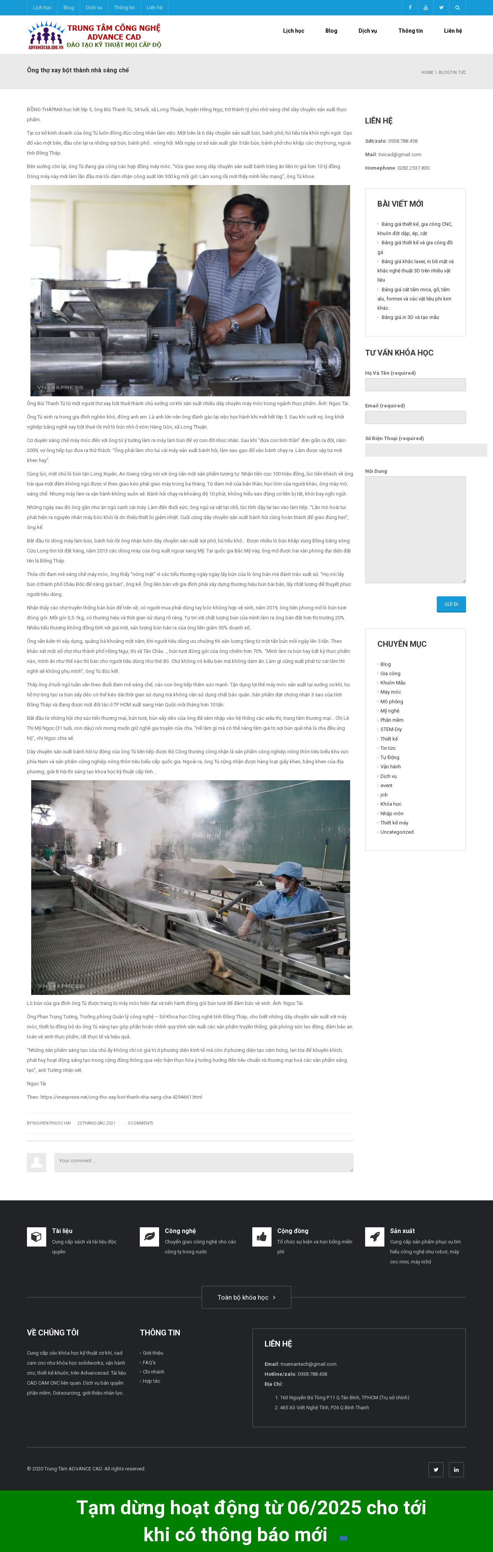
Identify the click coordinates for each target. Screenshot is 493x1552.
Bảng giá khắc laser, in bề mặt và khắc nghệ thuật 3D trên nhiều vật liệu (415, 271)
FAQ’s (149, 1362)
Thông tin (124, 7)
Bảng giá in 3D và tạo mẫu (410, 317)
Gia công (391, 673)
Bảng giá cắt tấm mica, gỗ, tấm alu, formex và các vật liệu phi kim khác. (414, 298)
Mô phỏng (392, 701)
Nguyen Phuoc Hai (51, 1123)
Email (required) (415, 412)
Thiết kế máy (394, 823)
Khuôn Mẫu (393, 683)
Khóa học (391, 804)
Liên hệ (155, 7)
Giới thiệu (153, 1353)
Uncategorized (397, 832)
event (386, 785)
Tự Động (390, 757)
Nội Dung (415, 526)
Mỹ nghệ (390, 711)
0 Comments (140, 1123)
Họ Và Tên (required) (415, 379)
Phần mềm (392, 720)
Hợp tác (151, 1381)
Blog (69, 7)
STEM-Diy (391, 729)
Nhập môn (392, 813)
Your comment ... (204, 1162)
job (384, 795)
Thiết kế (389, 738)
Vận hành (391, 766)
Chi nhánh (153, 1372)
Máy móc (391, 692)
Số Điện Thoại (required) (426, 444)
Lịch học (42, 7)
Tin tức (388, 748)
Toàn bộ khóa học (246, 1297)
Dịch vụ (94, 7)
